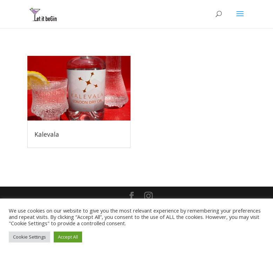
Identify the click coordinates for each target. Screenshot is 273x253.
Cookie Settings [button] (29, 237)
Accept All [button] (68, 237)
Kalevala (46, 134)
